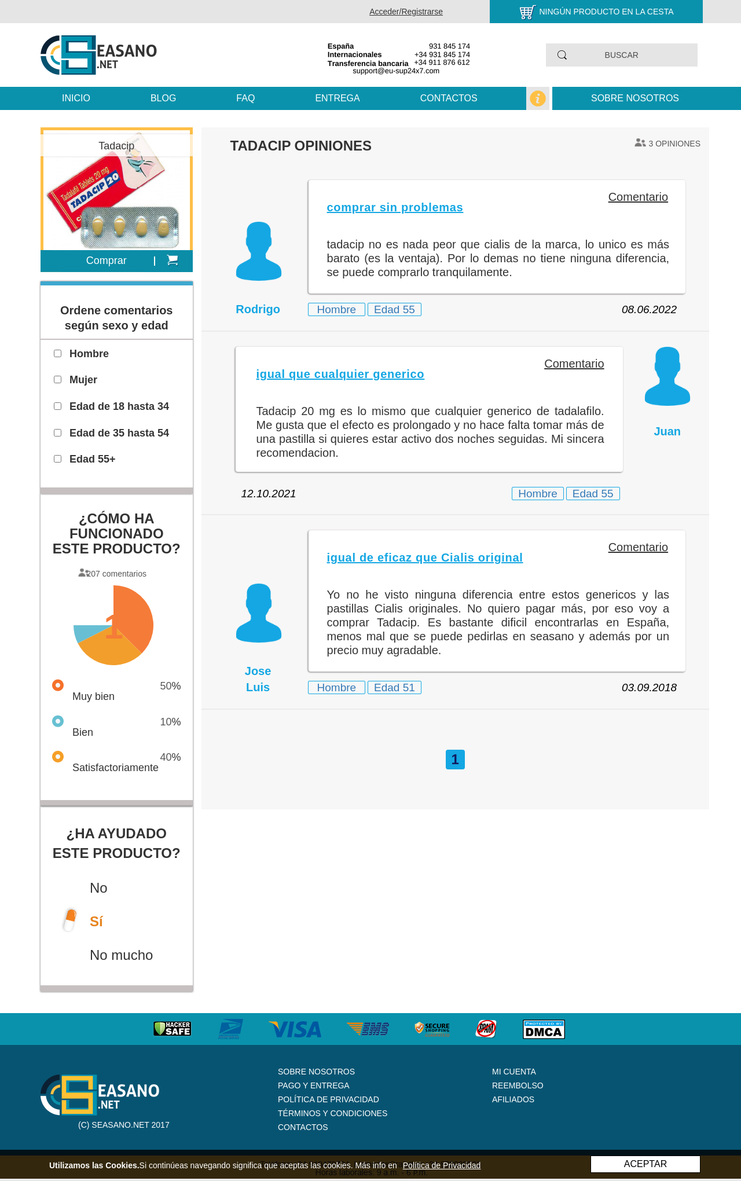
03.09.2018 (649, 687)
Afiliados (513, 1099)
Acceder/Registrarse (406, 11)
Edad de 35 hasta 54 (119, 433)
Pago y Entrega (314, 1085)
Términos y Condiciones (332, 1113)
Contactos (449, 98)
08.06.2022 (649, 309)
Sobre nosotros (635, 98)
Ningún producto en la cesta (606, 11)
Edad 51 (394, 687)
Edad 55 (394, 309)
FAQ (245, 98)
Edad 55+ (92, 459)
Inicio (76, 98)
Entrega (337, 98)
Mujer (83, 380)
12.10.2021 (268, 493)
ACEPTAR (645, 1164)
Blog (163, 98)
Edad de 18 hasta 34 (119, 406)
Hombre (337, 309)
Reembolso (518, 1085)
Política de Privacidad (328, 1099)
